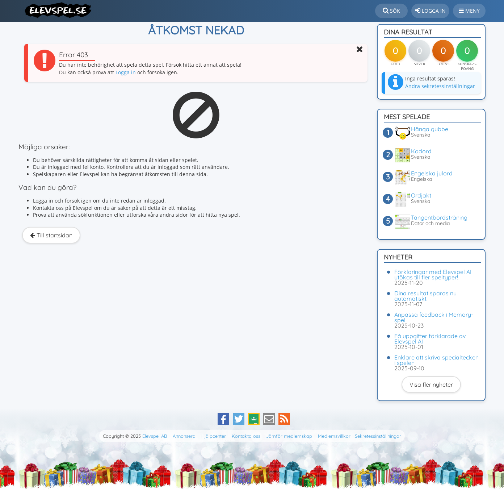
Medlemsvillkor (334, 436)
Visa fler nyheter (431, 384)
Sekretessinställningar (378, 436)
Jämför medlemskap (289, 436)
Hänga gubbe (429, 129)
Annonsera (184, 436)
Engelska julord (432, 173)
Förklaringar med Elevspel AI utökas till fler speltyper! (432, 274)
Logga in (126, 72)
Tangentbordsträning (439, 217)
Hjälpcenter (213, 436)
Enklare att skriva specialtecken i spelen (436, 360)
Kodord (421, 151)
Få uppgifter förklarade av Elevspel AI (430, 338)
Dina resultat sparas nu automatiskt (425, 296)
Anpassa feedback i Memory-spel (433, 317)
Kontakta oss (246, 436)
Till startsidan (51, 235)
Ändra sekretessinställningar (440, 86)
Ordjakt (421, 195)
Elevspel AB (154, 436)
